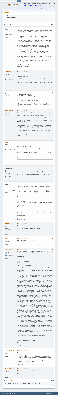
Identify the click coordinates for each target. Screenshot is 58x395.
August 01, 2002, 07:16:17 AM (22, 71)
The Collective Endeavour (21, 163)
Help (44, 393)
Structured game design (34, 228)
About (25, 5)
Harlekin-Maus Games (21, 88)
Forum (35, 5)
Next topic (51, 20)
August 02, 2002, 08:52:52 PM (22, 249)
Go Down (6, 24)
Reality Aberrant (9, 28)
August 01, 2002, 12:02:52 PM (22, 110)
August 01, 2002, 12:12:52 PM (22, 142)
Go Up (5, 380)
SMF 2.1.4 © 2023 (6, 393)
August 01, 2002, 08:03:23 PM (22, 238)
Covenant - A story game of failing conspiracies (25, 160)
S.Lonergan (8, 92)
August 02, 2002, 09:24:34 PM (22, 350)
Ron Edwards (30, 15)
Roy (6, 238)
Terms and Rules (48, 393)
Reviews (40, 5)
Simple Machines (12, 393)
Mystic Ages (38, 148)
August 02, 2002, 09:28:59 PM (22, 368)
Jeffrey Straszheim (9, 350)
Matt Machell (8, 142)
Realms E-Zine (19, 161)
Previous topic (45, 20)
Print (52, 24)
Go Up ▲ (53, 393)
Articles (30, 5)
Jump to (36, 385)
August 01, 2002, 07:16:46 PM (22, 223)
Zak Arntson (8, 71)
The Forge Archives (11, 5)
